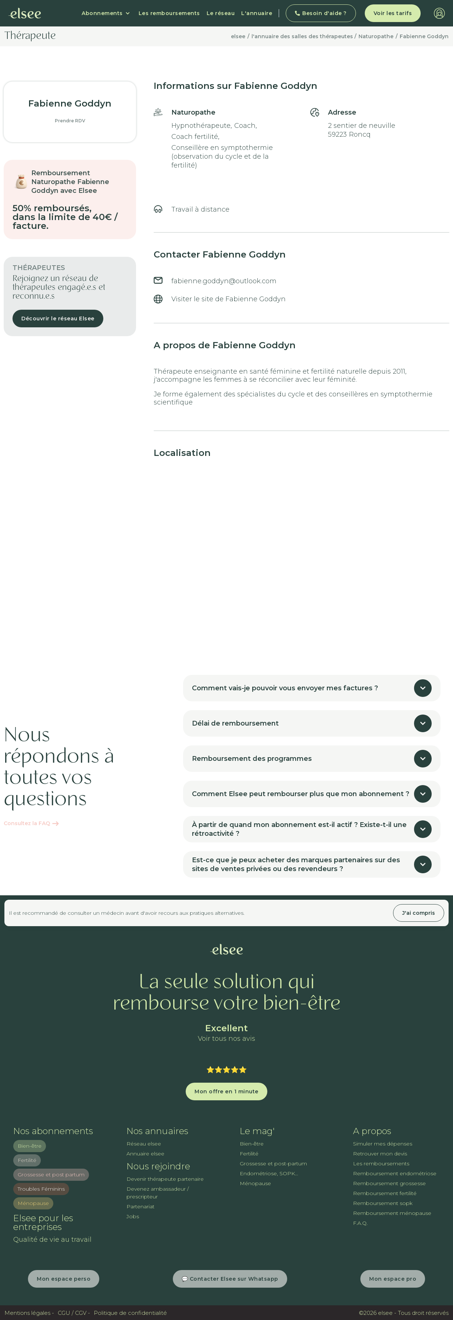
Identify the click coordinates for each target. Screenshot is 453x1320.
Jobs (132, 1216)
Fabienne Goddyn (424, 36)
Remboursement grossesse (389, 1183)
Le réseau (221, 13)
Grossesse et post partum (51, 1174)
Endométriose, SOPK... (269, 1173)
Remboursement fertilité (385, 1193)
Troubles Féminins (41, 1189)
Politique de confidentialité (130, 1312)
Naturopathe (376, 36)
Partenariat (140, 1206)
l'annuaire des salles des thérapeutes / (304, 36)
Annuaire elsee (145, 1153)
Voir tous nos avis (226, 1039)
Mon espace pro (392, 1279)
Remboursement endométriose (394, 1173)
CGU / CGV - (74, 1312)
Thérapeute (30, 36)
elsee (238, 36)
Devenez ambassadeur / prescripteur (157, 1193)
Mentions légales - (29, 1312)
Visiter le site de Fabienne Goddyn (228, 299)
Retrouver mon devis (380, 1153)
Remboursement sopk (383, 1203)
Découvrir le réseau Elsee (57, 318)
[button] (106, 13)
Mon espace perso (63, 1279)
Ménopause (33, 1203)
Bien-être (30, 1146)
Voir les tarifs (393, 13)
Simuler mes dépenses (382, 1143)
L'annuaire (256, 13)
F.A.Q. (360, 1223)
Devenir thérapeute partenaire (165, 1179)
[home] (24, 13)
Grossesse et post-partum (273, 1163)
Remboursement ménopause (392, 1213)
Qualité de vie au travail (52, 1240)
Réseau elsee (143, 1143)
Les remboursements (169, 13)
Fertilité (27, 1160)
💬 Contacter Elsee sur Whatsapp (230, 1279)
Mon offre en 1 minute (226, 1091)
